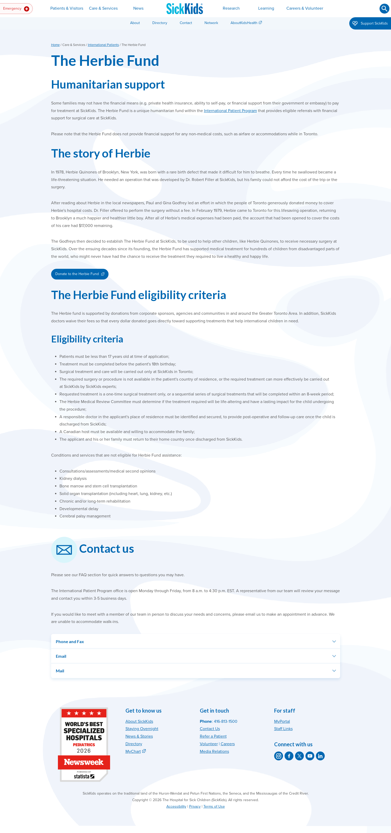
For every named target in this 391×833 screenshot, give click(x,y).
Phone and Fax (70, 641)
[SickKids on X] (299, 756)
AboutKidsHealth (244, 23)
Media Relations (214, 751)
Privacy (195, 806)
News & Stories (139, 736)
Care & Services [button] (103, 8)
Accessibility (176, 806)
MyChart (133, 751)
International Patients (103, 45)
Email (61, 656)
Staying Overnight (141, 728)
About (135, 23)
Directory (159, 23)
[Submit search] (384, 8)
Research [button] (231, 8)
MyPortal (282, 721)
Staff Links (283, 728)
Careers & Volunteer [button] (304, 8)
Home (55, 45)
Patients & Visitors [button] (66, 8)
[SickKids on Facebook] (289, 756)
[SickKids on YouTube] (309, 756)
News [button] (138, 8)
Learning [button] (266, 8)
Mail (60, 670)
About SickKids (139, 721)
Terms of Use (214, 806)
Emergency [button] (16, 8)
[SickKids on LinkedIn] (320, 756)
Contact (186, 23)
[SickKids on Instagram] (278, 756)
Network (211, 23)
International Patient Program (230, 110)
